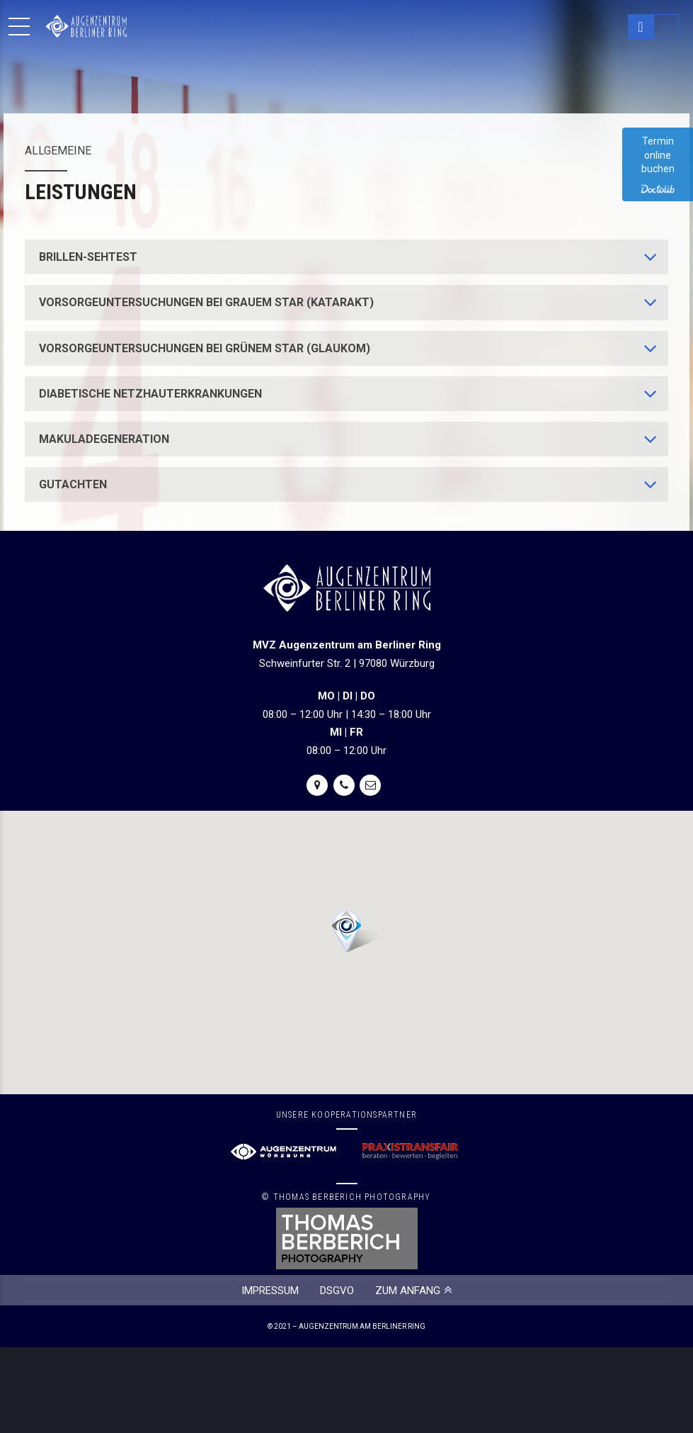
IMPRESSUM (270, 1290)
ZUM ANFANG (407, 1290)
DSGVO (337, 1290)
